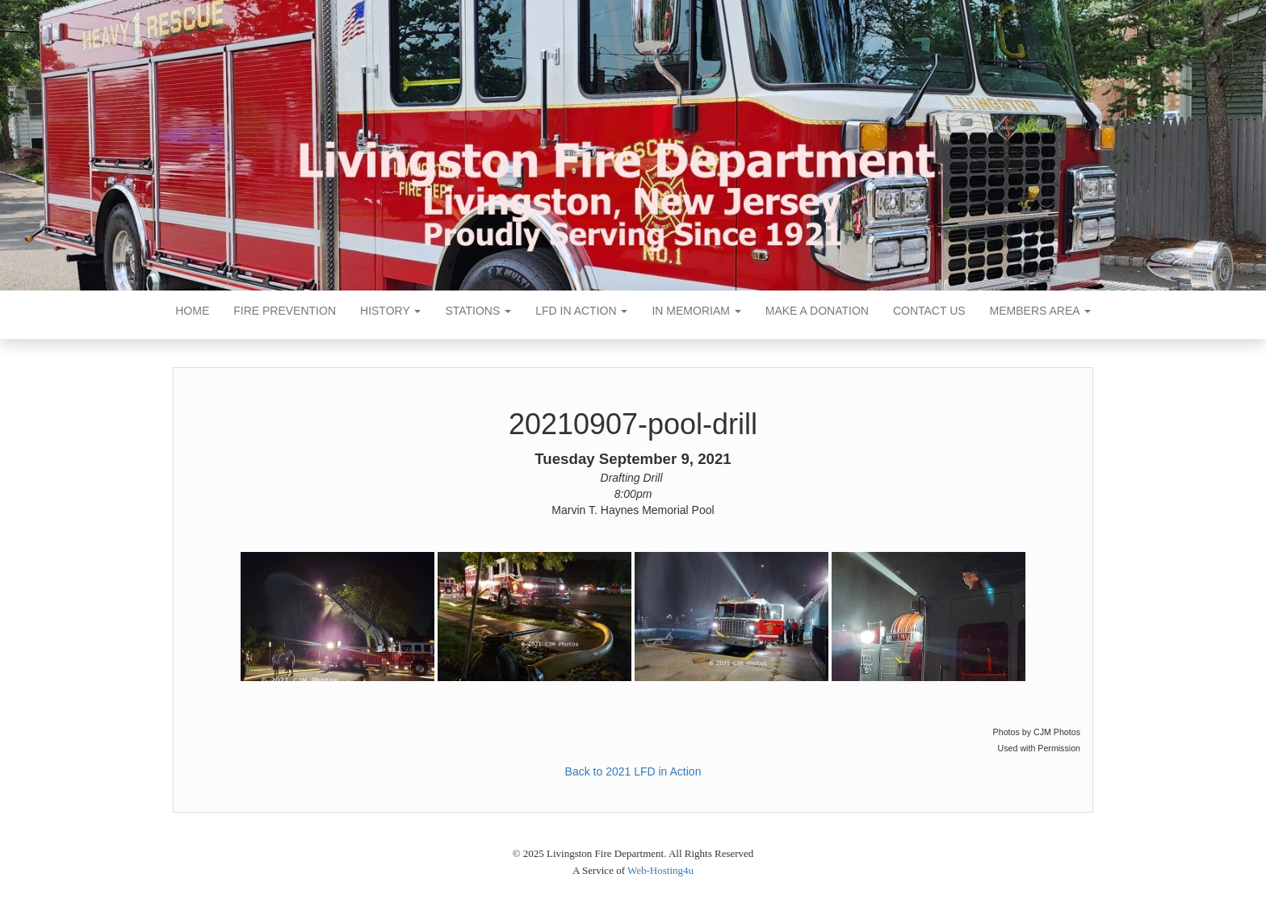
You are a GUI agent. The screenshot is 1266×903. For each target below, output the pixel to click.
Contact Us (929, 310)
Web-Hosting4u (660, 870)
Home (192, 310)
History (390, 310)
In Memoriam (696, 310)
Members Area (1040, 310)
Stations (478, 310)
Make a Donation (817, 310)
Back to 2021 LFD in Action (633, 771)
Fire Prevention (284, 310)
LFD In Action (581, 310)
